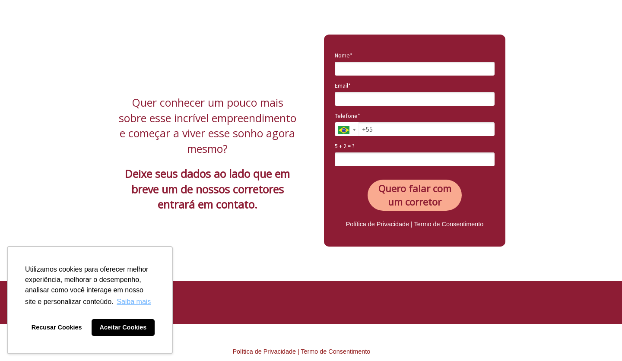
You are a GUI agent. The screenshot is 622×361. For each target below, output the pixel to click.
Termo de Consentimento (449, 224)
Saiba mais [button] (134, 301)
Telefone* (347, 116)
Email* (343, 85)
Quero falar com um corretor (414, 195)
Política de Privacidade (377, 224)
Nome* (343, 55)
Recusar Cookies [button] (57, 327)
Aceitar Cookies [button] (122, 327)
